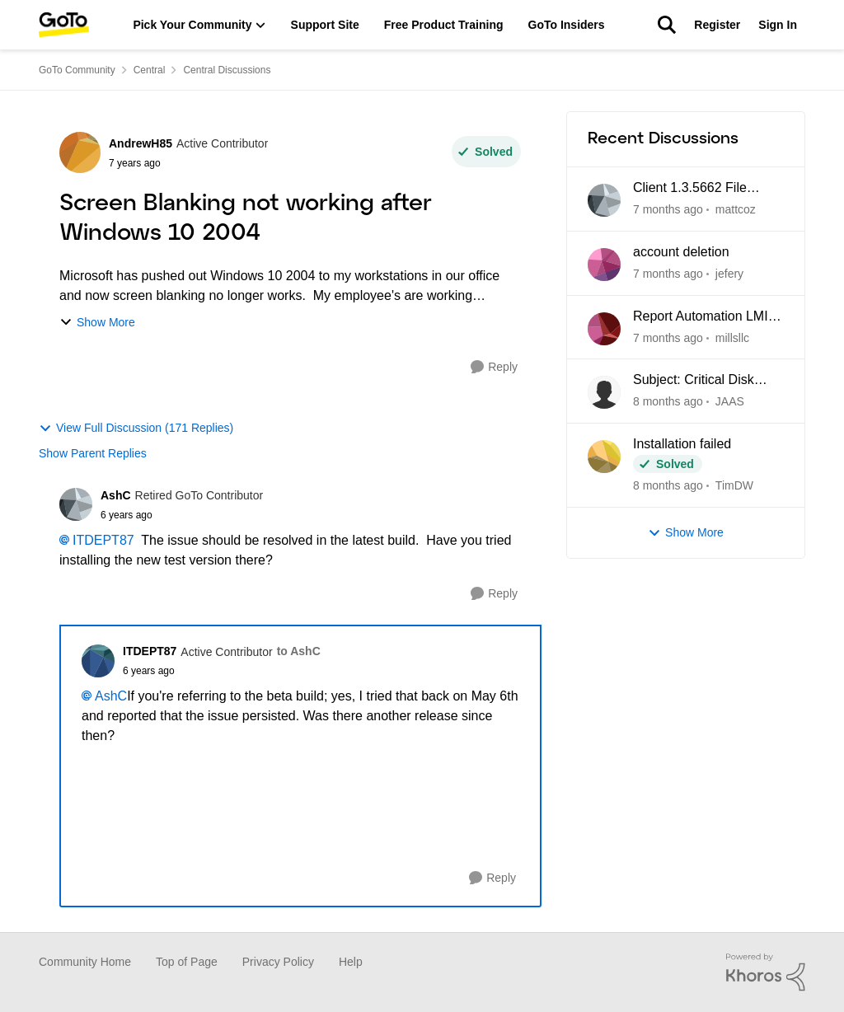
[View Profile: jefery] (604, 264)
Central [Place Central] (150, 70)
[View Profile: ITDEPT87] (98, 660)
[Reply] (494, 367)
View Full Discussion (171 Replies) (136, 428)
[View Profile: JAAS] (604, 392)
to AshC (299, 651)
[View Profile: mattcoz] (604, 200)
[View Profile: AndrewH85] (80, 152)
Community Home (85, 961)
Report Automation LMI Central (700, 317)
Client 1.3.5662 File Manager (690, 188)
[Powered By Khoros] (765, 972)
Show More (97, 323)
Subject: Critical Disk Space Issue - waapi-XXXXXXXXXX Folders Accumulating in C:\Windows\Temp (701, 380)
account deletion (681, 252)
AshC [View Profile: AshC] (116, 495)
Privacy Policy (278, 961)
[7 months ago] (668, 209)
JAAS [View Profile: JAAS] (729, 401)
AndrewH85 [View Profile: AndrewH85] (140, 143)
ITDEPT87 (103, 540)
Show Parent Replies (93, 453)
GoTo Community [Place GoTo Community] (77, 70)
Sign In (777, 24)
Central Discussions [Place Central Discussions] (226, 70)
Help (351, 961)
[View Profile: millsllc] (604, 328)
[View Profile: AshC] (75, 504)
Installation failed (682, 444)
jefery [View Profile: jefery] (729, 273)
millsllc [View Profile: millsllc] (732, 337)
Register (717, 24)
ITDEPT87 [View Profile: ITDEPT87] (149, 651)
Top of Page (187, 961)
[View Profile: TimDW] (604, 456)
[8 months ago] (668, 401)
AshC (111, 696)
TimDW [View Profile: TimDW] (734, 485)
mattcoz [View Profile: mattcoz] (735, 209)
